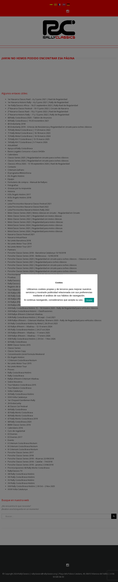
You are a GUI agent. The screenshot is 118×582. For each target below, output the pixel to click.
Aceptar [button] (89, 300)
